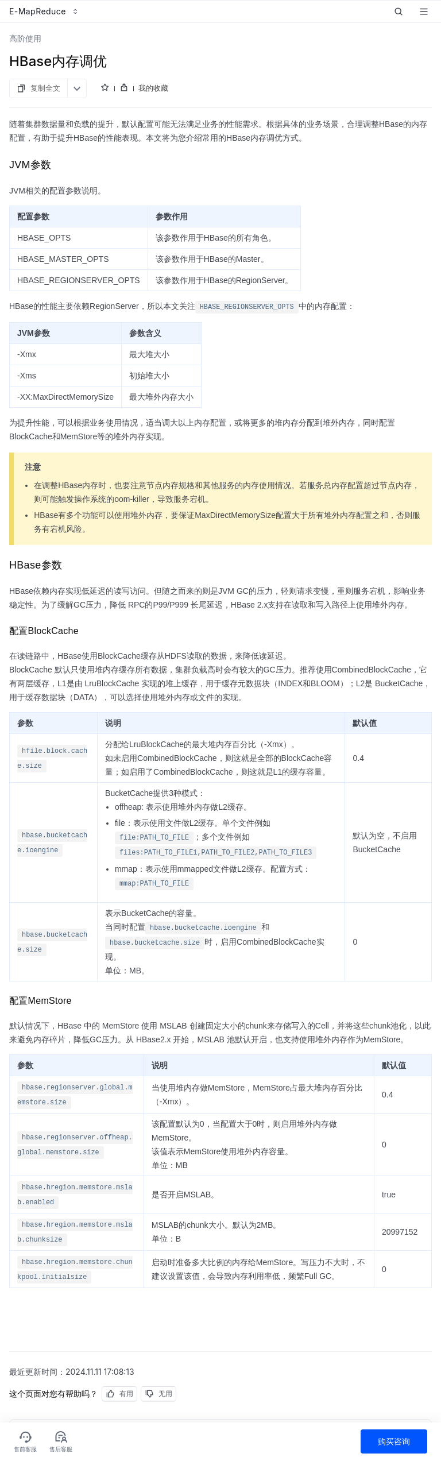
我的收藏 (153, 87)
